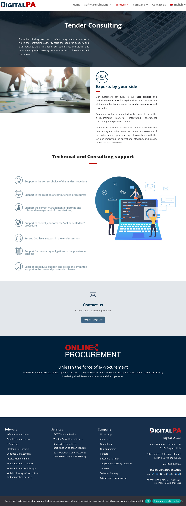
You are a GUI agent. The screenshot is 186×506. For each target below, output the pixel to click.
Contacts (104, 468)
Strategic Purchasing (18, 448)
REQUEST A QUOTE (93, 320)
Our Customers (108, 448)
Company (139, 4)
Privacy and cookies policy (113, 478)
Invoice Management (18, 458)
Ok (148, 501)
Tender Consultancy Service (68, 439)
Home (76, 4)
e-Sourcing (12, 444)
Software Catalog (109, 473)
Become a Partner (109, 458)
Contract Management (19, 453)
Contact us (159, 4)
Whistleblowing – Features (21, 463)
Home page (106, 434)
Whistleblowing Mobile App (21, 468)
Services (121, 4)
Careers (104, 453)
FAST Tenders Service (65, 434)
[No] (182, 501)
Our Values (106, 444)
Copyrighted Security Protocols (116, 463)
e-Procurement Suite (18, 434)
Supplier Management (19, 439)
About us (105, 439)
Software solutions (96, 4)
